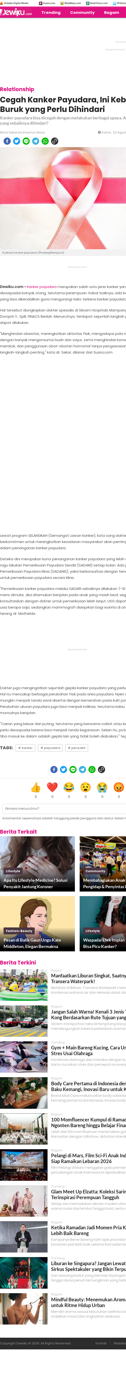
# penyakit (77, 748)
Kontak (101, 1343)
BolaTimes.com (99, 3)
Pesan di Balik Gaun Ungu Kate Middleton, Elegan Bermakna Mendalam (32, 943)
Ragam (111, 12)
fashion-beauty (19, 931)
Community (82, 12)
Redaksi (120, 1343)
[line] (26, 141)
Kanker (33, 286)
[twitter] (16, 141)
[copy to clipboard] (54, 141)
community (95, 871)
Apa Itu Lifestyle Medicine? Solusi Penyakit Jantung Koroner (36, 883)
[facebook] (7, 141)
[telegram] (35, 141)
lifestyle (13, 871)
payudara (48, 286)
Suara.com (49, 3)
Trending (51, 12)
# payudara (50, 748)
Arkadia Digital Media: (16, 3)
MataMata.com (72, 3)
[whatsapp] (45, 141)
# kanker (25, 748)
